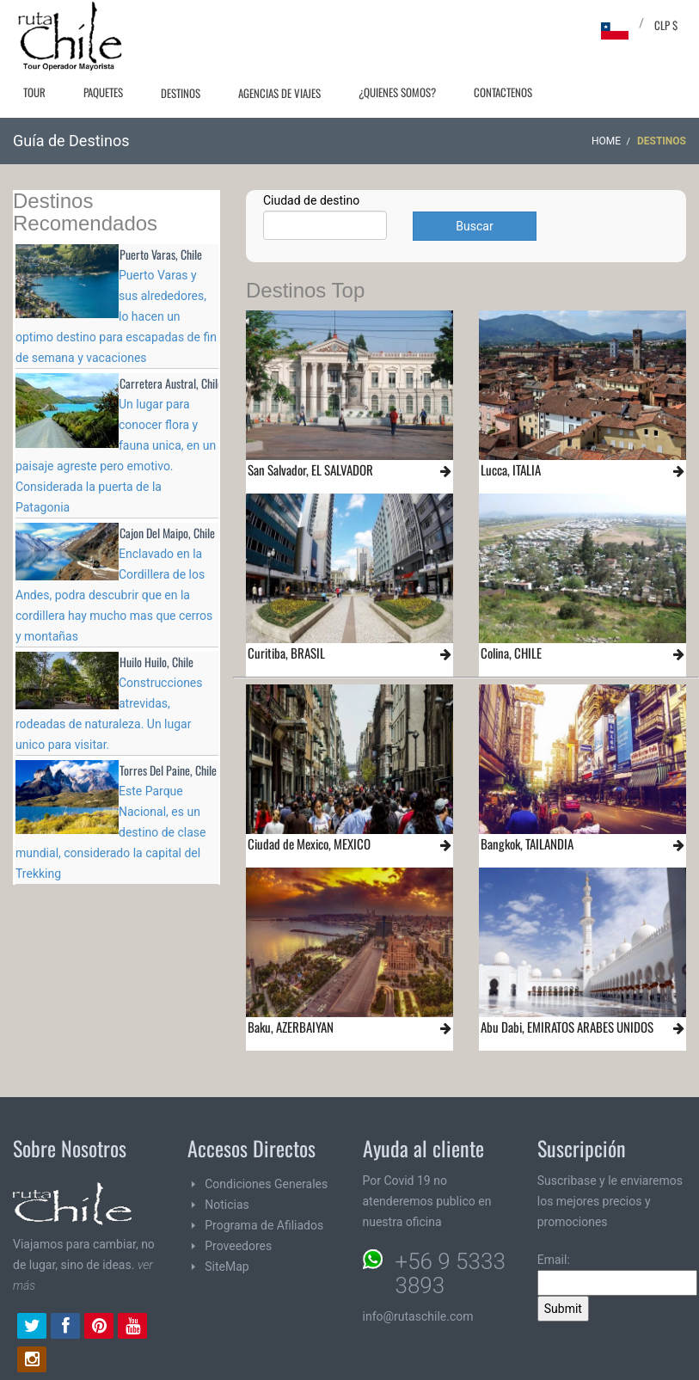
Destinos (180, 92)
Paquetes (103, 92)
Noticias (227, 1204)
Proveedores (238, 1246)
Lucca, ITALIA (511, 469)
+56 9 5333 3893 (450, 1273)
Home (606, 141)
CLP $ (666, 25)
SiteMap (226, 1266)
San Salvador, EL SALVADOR (310, 469)
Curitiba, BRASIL (286, 652)
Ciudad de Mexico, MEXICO (309, 843)
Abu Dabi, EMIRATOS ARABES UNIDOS (567, 1026)
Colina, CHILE (511, 652)
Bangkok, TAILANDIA (527, 843)
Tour (34, 92)
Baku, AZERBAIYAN (291, 1026)
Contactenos (503, 92)
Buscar (474, 226)
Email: (617, 1274)
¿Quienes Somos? (397, 92)
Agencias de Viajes (279, 92)
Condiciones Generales (266, 1184)
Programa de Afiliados (264, 1225)
